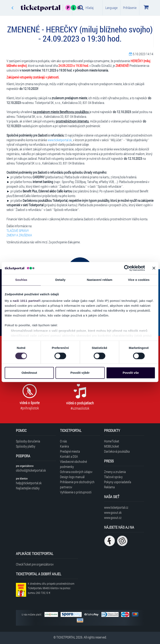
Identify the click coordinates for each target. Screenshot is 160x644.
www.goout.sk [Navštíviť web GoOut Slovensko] (113, 512)
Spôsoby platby (25, 446)
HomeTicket (111, 441)
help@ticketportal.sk (29, 483)
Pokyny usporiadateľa (117, 482)
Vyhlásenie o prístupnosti (75, 492)
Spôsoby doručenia (28, 441)
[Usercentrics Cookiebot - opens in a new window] (127, 268)
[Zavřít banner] (153, 268)
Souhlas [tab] (21, 279)
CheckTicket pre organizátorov (35, 564)
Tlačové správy (113, 477)
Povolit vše (131, 373)
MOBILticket (111, 446)
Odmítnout (29, 373)
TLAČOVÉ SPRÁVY (18, 230)
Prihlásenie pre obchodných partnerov (77, 484)
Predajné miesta (70, 451)
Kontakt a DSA (69, 456)
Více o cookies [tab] (139, 279)
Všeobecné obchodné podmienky (73, 464)
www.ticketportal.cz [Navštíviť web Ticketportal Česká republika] (116, 507)
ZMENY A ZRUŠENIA (19, 235)
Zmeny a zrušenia (115, 472)
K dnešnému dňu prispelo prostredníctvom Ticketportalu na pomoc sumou (51, 588)
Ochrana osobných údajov (76, 472)
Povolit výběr (80, 373)
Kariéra (64, 446)
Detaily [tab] (60, 279)
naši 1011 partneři (27, 300)
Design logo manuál (72, 477)
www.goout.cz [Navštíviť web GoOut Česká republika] (112, 517)
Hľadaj (86, 7)
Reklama (109, 487)
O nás (63, 441)
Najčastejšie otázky (28, 488)
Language (111, 8)
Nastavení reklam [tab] (99, 279)
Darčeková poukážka (117, 451)
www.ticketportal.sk (60, 140)
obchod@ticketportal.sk (31, 470)
